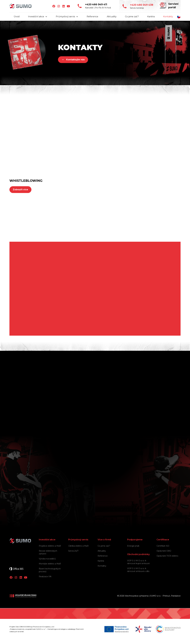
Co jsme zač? (132, 16)
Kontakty (168, 16)
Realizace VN (45, 576)
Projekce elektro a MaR (50, 546)
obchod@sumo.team (111, 152)
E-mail (46, 407)
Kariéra (151, 16)
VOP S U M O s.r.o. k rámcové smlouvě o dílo (138, 569)
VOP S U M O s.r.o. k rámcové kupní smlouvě (138, 562)
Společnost (49, 394)
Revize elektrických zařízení (48, 552)
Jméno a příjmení (106, 394)
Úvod (17, 16)
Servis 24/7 (73, 551)
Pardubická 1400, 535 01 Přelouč (38, 287)
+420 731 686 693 (109, 147)
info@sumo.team (18, 149)
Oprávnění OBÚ (164, 551)
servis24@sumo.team (65, 152)
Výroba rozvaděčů (47, 558)
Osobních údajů (114, 476)
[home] (20, 6)
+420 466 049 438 (64, 147)
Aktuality (112, 16)
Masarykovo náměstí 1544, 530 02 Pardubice (45, 320)
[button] (37, 16)
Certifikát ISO (163, 546)
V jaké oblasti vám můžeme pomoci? (62, 420)
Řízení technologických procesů (50, 570)
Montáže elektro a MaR (50, 563)
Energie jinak (133, 546)
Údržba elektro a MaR (78, 546)
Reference (92, 16)
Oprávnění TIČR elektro (167, 556)
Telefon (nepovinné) (108, 407)
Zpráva (47, 446)
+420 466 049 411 (18, 144)
